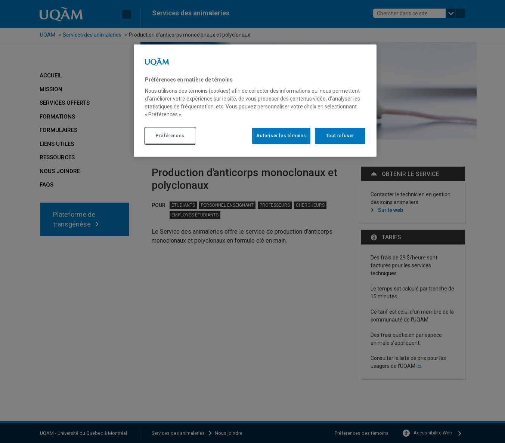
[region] (255, 100)
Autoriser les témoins (281, 135)
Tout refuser (340, 135)
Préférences (170, 135)
